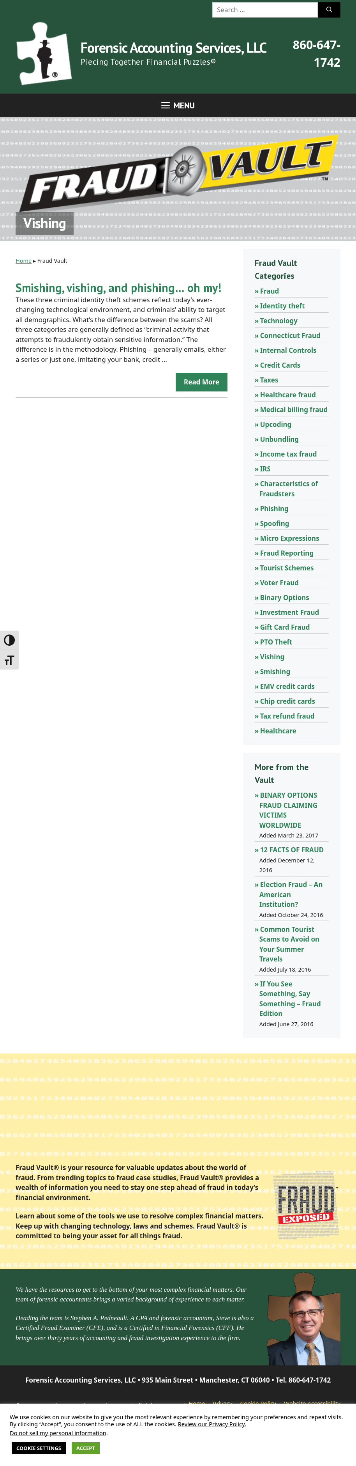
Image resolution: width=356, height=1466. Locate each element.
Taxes (269, 379)
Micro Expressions (289, 538)
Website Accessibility (312, 1403)
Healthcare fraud (288, 394)
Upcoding (276, 424)
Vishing (272, 656)
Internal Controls (288, 350)
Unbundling (279, 439)
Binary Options (284, 597)
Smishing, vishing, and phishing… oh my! (118, 287)
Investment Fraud (289, 612)
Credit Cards (280, 365)
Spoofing (274, 523)
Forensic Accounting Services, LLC (173, 47)
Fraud (269, 291)
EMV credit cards (287, 686)
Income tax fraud (288, 454)
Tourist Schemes (287, 567)
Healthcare (278, 730)
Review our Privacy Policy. (212, 1423)
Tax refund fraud (287, 716)
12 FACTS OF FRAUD (292, 849)
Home (24, 260)
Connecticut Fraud (290, 335)
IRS (265, 468)
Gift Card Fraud (285, 627)
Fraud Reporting (287, 553)
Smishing (275, 671)
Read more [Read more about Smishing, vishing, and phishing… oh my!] (201, 381)
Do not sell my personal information (58, 1433)
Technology (279, 320)
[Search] (329, 10)
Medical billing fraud (294, 409)
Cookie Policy (258, 1403)
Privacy (223, 1403)
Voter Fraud (279, 582)
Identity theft (282, 305)
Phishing (274, 508)
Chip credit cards (287, 701)
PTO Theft (276, 641)
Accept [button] (85, 1448)
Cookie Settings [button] (38, 1448)
